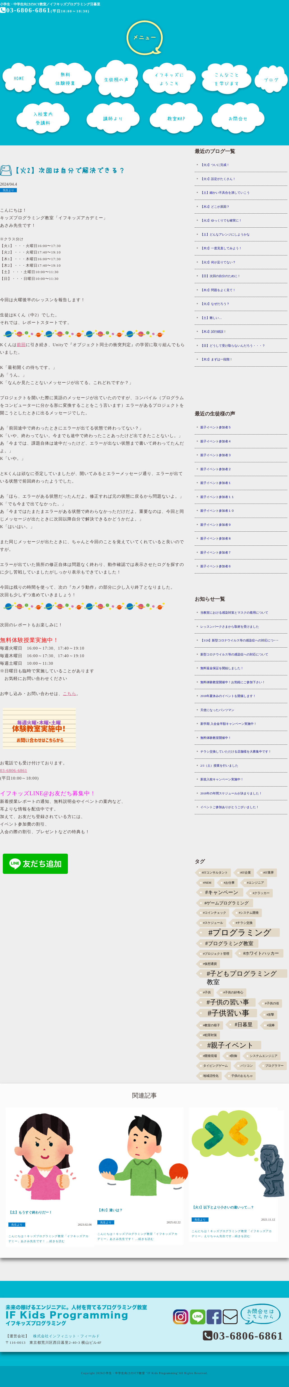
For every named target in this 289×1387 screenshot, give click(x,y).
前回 (21, 344)
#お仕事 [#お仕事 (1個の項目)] (229, 882)
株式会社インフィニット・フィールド (66, 1336)
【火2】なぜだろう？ (215, 303)
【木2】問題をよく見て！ (218, 290)
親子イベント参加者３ (215, 455)
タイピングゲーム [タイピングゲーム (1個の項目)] (215, 1065)
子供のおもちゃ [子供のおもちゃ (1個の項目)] (242, 1075)
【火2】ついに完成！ (215, 164)
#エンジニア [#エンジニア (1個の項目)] (255, 882)
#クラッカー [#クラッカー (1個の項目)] (261, 893)
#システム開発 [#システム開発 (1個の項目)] (249, 912)
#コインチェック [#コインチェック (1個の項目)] (214, 912)
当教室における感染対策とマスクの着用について (234, 612)
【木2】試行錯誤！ (213, 331)
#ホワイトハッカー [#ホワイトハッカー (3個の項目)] (261, 953)
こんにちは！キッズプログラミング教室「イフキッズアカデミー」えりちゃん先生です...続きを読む (232, 1234)
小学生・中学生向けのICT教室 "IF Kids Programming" (141, 1373)
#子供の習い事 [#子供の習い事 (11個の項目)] (228, 1002)
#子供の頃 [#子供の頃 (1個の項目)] (272, 1003)
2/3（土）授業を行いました (219, 765)
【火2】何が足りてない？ (218, 262)
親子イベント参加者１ (215, 483)
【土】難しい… (211, 317)
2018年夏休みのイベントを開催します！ (228, 696)
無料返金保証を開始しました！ (222, 668)
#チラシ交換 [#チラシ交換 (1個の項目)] (244, 922)
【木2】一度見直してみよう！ (221, 248)
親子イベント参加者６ (215, 566)
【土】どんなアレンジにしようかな (225, 234)
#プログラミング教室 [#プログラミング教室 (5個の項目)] (229, 943)
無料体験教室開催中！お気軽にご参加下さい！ (232, 682)
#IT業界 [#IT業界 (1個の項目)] (268, 872)
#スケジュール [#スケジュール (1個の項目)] (213, 922)
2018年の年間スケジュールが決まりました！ (231, 793)
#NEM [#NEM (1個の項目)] (207, 882)
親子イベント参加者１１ (217, 497)
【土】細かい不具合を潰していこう (225, 192)
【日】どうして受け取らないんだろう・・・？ (232, 345)
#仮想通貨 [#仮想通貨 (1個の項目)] (210, 963)
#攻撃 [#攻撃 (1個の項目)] (270, 1014)
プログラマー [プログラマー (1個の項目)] (274, 1065)
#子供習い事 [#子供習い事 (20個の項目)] (228, 1013)
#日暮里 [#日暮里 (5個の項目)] (243, 1024)
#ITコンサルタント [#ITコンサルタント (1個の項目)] (215, 872)
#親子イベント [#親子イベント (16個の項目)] (230, 1045)
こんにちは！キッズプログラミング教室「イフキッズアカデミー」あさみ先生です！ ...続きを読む (48, 1239)
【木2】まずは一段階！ (216, 359)
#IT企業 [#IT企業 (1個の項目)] (245, 872)
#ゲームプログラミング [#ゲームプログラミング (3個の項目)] (227, 903)
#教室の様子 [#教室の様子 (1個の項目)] (211, 1025)
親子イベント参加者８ (215, 538)
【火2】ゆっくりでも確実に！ (221, 220)
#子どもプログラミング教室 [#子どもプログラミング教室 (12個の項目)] (242, 974)
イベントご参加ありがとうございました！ (229, 807)
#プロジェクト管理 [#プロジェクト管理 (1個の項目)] (216, 953)
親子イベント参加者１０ (217, 510)
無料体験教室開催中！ (215, 737)
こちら (69, 693)
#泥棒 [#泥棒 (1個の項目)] (271, 1025)
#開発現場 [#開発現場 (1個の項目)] (210, 1055)
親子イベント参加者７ (215, 552)
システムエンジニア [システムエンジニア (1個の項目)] (263, 1055)
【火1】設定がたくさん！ (218, 178)
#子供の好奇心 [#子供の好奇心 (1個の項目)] (233, 992)
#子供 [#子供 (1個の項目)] (207, 992)
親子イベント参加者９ (215, 524)
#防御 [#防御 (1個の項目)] (233, 1055)
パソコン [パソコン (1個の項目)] (246, 1065)
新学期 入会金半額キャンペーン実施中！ (228, 723)
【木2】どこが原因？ (215, 206)
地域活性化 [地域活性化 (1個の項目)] (211, 1075)
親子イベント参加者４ (215, 441)
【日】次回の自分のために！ (220, 276)
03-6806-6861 (25, 10)
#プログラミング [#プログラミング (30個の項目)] (240, 932)
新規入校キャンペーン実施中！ (222, 779)
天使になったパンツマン (217, 710)
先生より (8, 190)
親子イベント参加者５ (215, 427)
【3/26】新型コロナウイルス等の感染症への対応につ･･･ (239, 640)
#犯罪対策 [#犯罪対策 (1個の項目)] (210, 1035)
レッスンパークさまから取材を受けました (229, 626)
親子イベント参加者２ (215, 469)
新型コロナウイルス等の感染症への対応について (234, 654)
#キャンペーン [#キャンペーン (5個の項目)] (221, 892)
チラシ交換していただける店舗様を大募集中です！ (235, 751)
